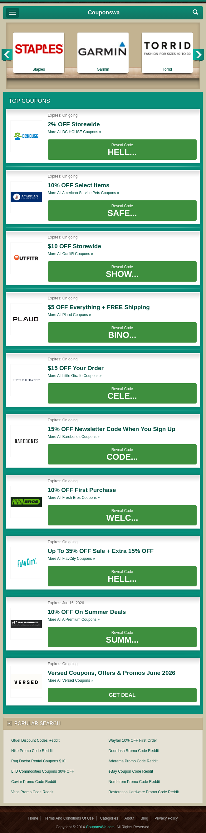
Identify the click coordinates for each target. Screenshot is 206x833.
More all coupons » (74, 132)
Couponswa (104, 12)
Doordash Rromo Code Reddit (134, 751)
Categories (109, 818)
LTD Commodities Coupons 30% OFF (42, 771)
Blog (144, 818)
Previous (7, 55)
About (129, 818)
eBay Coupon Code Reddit (131, 771)
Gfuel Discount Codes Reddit (35, 740)
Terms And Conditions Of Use (69, 818)
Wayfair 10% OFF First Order (133, 740)
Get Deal (122, 695)
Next (199, 55)
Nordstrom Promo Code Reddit (134, 782)
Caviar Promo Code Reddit (33, 782)
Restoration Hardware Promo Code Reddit (144, 792)
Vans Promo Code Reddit (32, 792)
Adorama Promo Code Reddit (133, 761)
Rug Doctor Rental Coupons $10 (38, 761)
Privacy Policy (166, 818)
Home (33, 818)
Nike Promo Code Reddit (32, 751)
